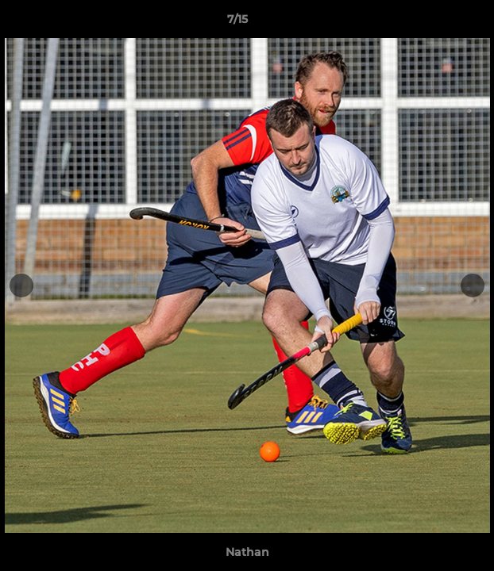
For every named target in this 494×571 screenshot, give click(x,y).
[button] (436, 23)
